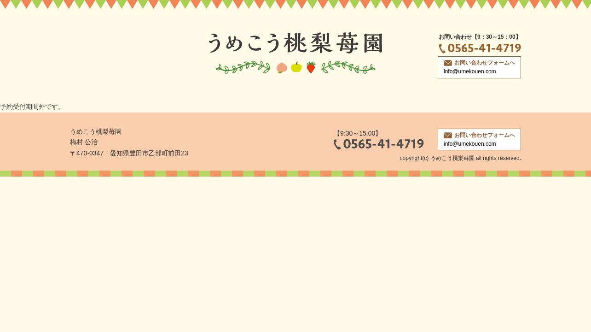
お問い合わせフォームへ (479, 62)
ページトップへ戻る (559, 297)
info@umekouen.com (470, 71)
